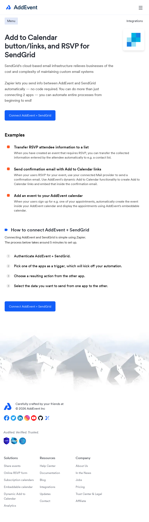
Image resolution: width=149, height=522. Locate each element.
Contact (45, 501)
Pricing (80, 487)
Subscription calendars (19, 480)
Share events (12, 466)
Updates (45, 494)
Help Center (47, 466)
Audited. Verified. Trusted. (21, 432)
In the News (83, 473)
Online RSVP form (15, 473)
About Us (82, 466)
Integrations (134, 21)
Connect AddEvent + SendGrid (30, 115)
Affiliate (81, 501)
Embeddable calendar (18, 487)
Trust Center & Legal (89, 494)
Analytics (10, 505)
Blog (43, 480)
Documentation (50, 473)
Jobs (79, 480)
